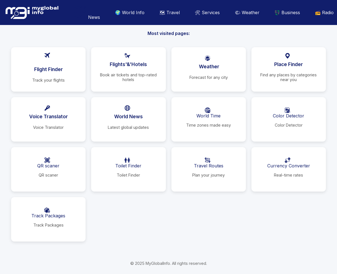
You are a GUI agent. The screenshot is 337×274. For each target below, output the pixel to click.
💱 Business (287, 12)
